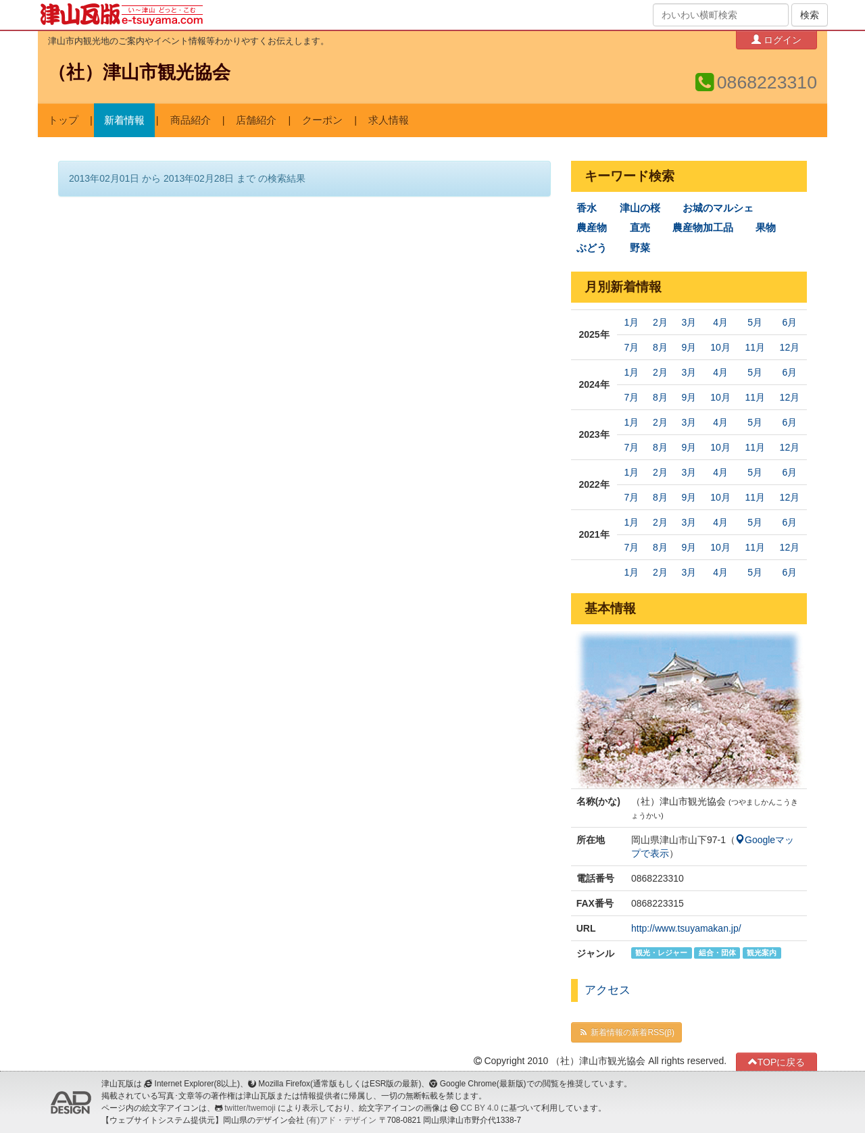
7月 (631, 347)
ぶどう (591, 248)
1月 (631, 322)
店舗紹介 (256, 120)
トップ (63, 120)
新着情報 (124, 120)
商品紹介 (190, 120)
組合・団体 (717, 953)
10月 (720, 347)
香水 (586, 208)
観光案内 (761, 953)
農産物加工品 (702, 227)
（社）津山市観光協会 (139, 72)
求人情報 (388, 120)
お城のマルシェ (718, 208)
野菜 (640, 248)
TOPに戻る (777, 1061)
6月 (789, 322)
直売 (640, 227)
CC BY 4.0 (480, 1108)
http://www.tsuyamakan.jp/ (686, 928)
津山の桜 (640, 208)
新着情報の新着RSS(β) (626, 1032)
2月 (660, 322)
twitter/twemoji (249, 1108)
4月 (720, 322)
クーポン (322, 120)
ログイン (776, 39)
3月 (688, 322)
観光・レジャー (661, 953)
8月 (660, 347)
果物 (766, 227)
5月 (754, 322)
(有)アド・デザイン (341, 1120)
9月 (688, 347)
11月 (755, 347)
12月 (790, 347)
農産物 (591, 227)
